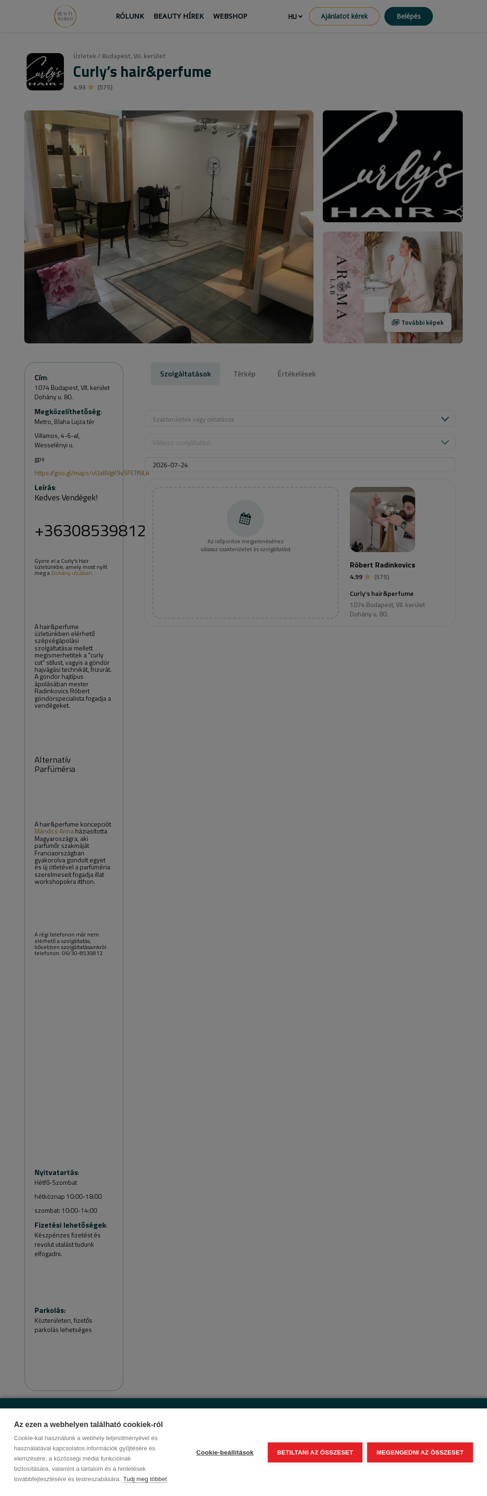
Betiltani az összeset (315, 1452)
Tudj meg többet (145, 1479)
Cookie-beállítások (225, 1452)
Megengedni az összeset (420, 1452)
